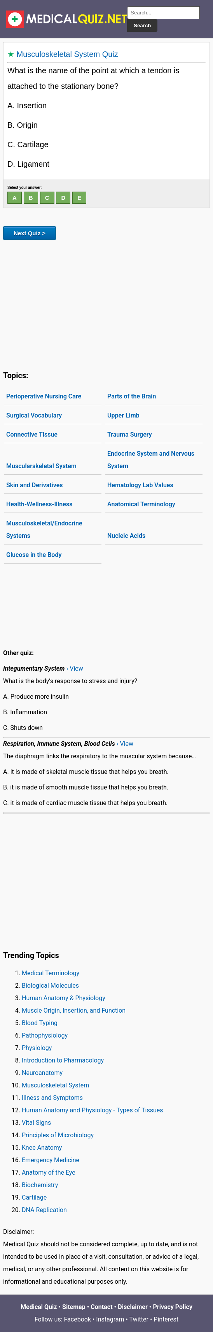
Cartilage (34, 1197)
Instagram (110, 1319)
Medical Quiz (39, 1307)
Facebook (77, 1319)
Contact (101, 1307)
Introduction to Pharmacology (63, 1060)
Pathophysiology (45, 1035)
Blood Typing (40, 1023)
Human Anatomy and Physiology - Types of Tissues (92, 1110)
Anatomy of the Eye (48, 1172)
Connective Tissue (32, 434)
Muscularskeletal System (41, 466)
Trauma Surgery (129, 434)
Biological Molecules (50, 985)
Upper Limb (123, 415)
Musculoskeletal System (55, 1085)
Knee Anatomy (42, 1147)
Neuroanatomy (42, 1073)
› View (74, 668)
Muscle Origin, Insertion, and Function (74, 1010)
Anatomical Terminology (141, 504)
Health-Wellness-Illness (39, 504)
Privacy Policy (172, 1307)
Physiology (37, 1048)
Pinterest (166, 1319)
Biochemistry (40, 1185)
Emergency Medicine (50, 1160)
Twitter (138, 1319)
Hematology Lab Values (140, 485)
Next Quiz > (29, 233)
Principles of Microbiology (58, 1135)
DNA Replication (44, 1210)
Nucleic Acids (126, 535)
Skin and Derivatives (34, 485)
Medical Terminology (50, 973)
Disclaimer (133, 1307)
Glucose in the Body (33, 555)
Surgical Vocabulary (34, 415)
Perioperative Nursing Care (43, 396)
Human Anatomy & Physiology (63, 998)
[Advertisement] (106, 303)
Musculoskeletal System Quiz (67, 54)
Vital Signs (36, 1122)
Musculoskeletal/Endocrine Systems (44, 529)
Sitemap (74, 1307)
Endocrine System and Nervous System (150, 460)
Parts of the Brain (131, 396)
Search (142, 25)
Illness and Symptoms (52, 1097)
